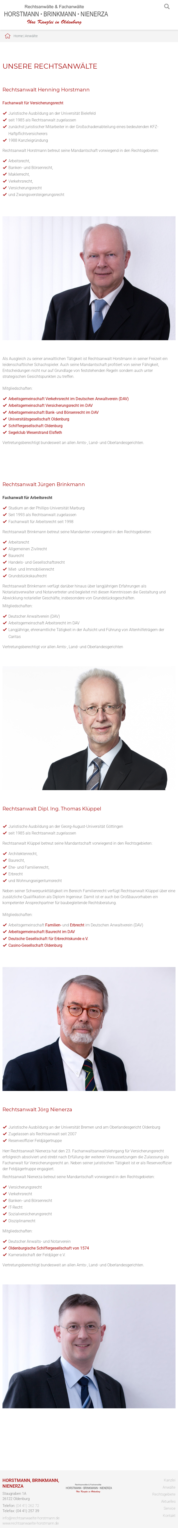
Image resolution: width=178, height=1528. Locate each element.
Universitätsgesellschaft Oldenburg (38, 419)
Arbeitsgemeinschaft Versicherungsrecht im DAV (50, 405)
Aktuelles (168, 1501)
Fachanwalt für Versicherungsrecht (32, 103)
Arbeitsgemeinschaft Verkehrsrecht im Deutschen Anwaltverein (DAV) (68, 398)
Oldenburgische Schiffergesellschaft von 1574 (48, 1248)
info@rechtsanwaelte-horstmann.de (31, 1518)
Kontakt (169, 1515)
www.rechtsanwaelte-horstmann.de (30, 1523)
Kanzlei (170, 1480)
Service (170, 1508)
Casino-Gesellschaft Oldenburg (35, 945)
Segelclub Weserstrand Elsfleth (35, 432)
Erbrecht (77, 925)
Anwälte (31, 36)
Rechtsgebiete (164, 1494)
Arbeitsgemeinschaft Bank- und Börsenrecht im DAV (53, 412)
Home (18, 36)
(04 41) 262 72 (27, 1505)
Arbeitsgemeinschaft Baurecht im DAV (41, 931)
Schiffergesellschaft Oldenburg (35, 425)
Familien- (53, 925)
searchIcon (167, 7)
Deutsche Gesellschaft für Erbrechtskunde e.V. (48, 938)
